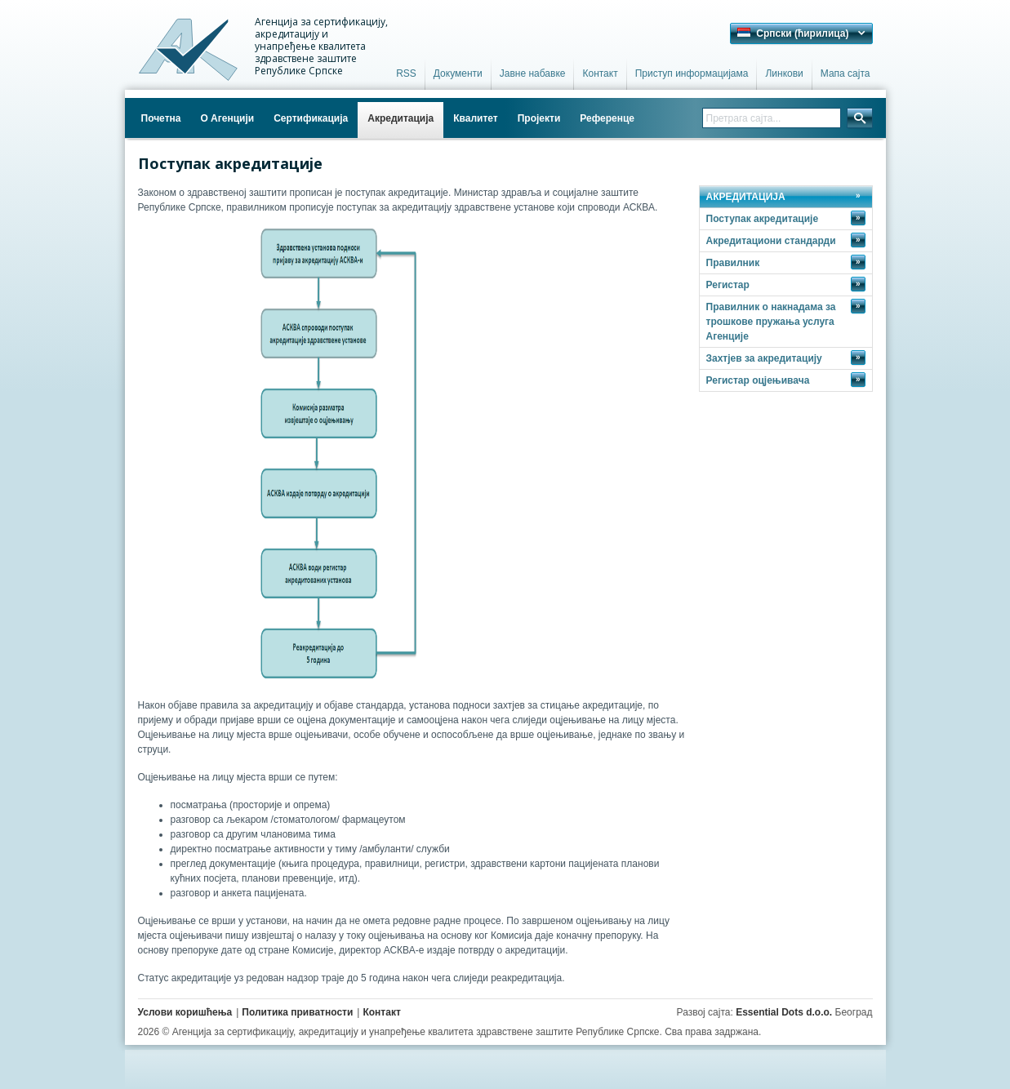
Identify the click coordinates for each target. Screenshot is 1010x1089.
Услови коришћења (185, 1012)
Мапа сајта (845, 73)
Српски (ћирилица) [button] (793, 33)
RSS (406, 73)
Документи (458, 73)
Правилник (785, 262)
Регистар (785, 284)
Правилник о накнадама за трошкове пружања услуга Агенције (785, 320)
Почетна (161, 118)
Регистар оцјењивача (785, 379)
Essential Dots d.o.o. (784, 1012)
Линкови (784, 73)
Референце (607, 118)
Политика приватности (297, 1012)
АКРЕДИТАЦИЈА (745, 196)
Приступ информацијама (692, 73)
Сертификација (311, 118)
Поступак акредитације (785, 218)
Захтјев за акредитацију (785, 357)
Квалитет (475, 118)
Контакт (599, 73)
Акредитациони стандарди (785, 240)
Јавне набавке (533, 73)
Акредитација (400, 118)
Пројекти (539, 118)
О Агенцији (227, 118)
